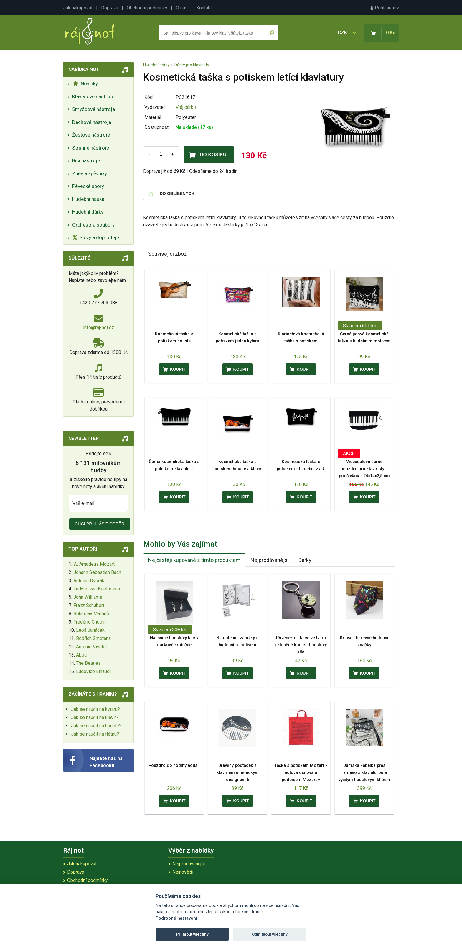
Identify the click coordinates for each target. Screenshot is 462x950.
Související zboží (168, 254)
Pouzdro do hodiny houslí (174, 765)
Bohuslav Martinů (91, 613)
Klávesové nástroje (93, 96)
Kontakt (204, 8)
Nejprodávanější (269, 560)
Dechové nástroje (91, 122)
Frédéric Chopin (89, 622)
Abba (81, 655)
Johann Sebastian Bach (97, 572)
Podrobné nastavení (176, 918)
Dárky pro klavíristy (191, 65)
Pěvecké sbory (88, 186)
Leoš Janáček (90, 630)
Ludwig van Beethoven (96, 589)
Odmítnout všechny (270, 934)
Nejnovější (182, 872)
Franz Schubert (88, 605)
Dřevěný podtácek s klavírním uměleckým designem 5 (238, 772)
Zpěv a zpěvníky (89, 173)
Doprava (109, 8)
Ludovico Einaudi (93, 671)
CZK (347, 32)
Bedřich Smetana (93, 638)
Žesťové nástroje (91, 135)
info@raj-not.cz (98, 327)
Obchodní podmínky (147, 8)
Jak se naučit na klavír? (94, 717)
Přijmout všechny (192, 934)
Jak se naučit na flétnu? (95, 734)
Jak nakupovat (78, 8)
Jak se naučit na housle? (96, 726)
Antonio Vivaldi (91, 646)
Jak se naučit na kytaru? (95, 709)
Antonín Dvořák (88, 580)
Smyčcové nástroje (93, 109)
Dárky (304, 560)
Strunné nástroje (90, 148)
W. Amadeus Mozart (94, 564)
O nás (182, 8)
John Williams (87, 597)
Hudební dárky (87, 212)
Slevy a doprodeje (96, 237)
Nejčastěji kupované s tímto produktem (194, 560)
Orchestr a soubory (93, 225)
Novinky (85, 83)
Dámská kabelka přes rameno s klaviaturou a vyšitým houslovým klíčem (364, 772)
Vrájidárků (186, 107)
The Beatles (88, 663)
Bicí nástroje (86, 160)
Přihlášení (384, 8)
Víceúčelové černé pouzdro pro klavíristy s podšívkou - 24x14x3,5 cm (364, 468)
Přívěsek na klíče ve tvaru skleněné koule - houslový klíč (301, 644)
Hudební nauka (88, 199)
